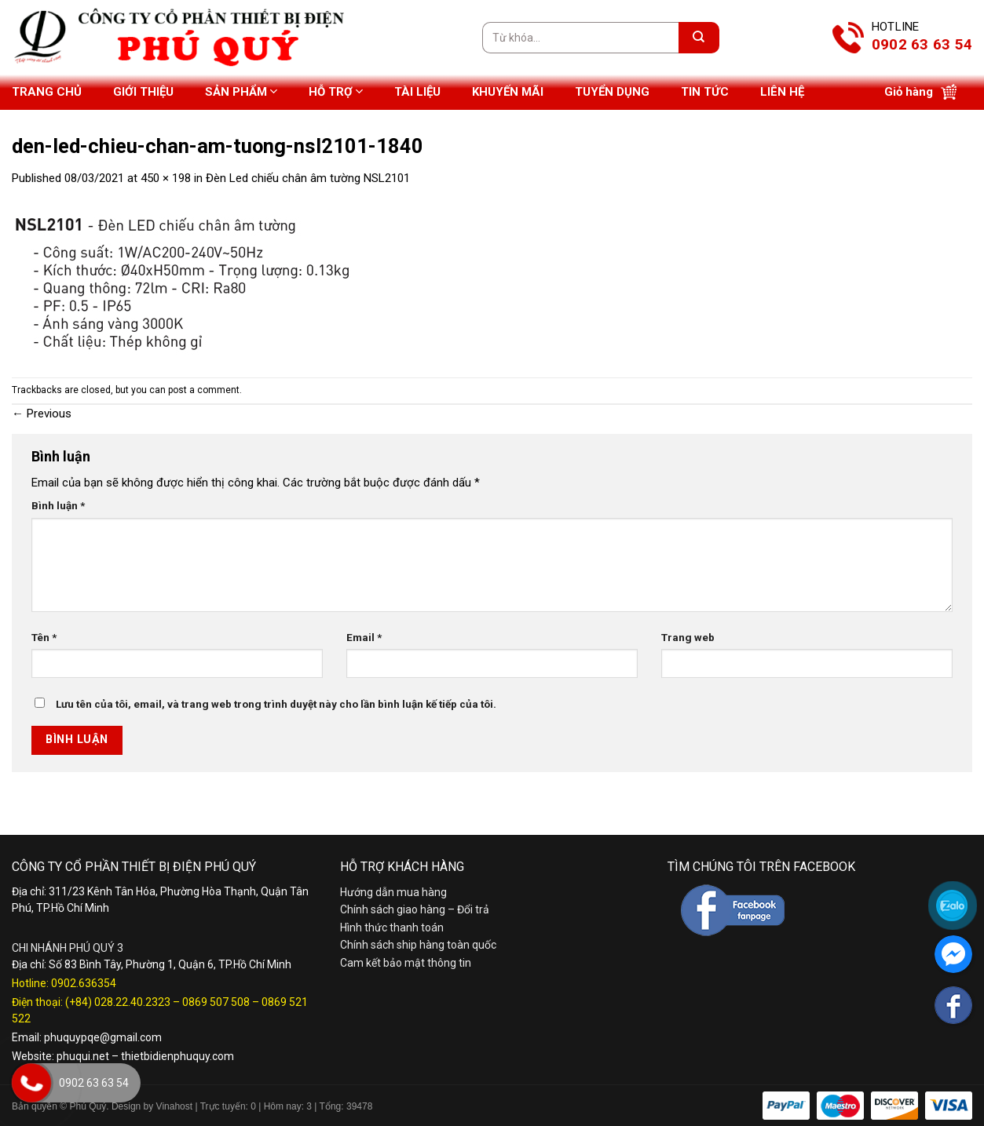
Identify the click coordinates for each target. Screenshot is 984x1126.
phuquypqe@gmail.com (103, 1037)
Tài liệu (417, 92)
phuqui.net (83, 1056)
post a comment (204, 389)
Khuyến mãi (507, 92)
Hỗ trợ (336, 91)
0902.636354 (83, 983)
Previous (41, 413)
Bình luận (58, 505)
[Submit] (699, 37)
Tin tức (705, 92)
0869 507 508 (216, 1002)
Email (364, 637)
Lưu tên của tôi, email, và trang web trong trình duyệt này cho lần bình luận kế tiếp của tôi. (276, 704)
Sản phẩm (241, 91)
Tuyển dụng (612, 92)
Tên (44, 637)
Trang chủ (47, 92)
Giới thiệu (143, 92)
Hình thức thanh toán (392, 927)
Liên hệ (782, 92)
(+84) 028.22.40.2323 (117, 1002)
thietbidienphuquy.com (177, 1056)
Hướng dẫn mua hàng (393, 892)
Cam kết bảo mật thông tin (405, 963)
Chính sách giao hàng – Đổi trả (414, 909)
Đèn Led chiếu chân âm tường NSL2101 (308, 178)
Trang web (688, 637)
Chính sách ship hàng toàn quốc (418, 944)
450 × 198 (166, 178)
